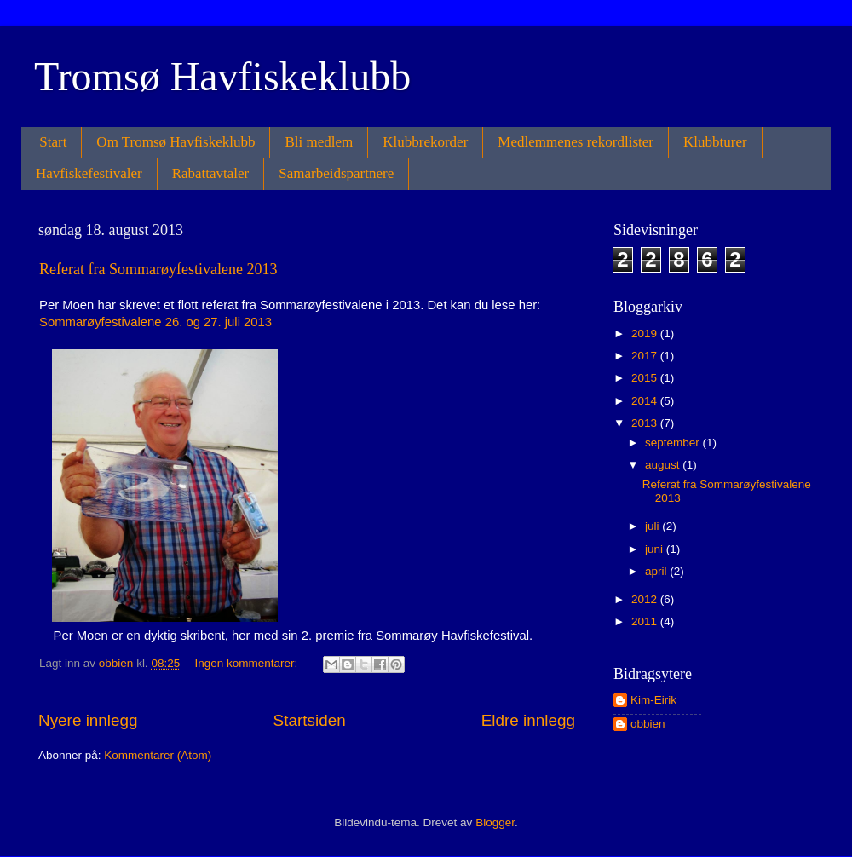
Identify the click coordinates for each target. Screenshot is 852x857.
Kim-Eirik (653, 699)
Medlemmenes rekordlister (575, 142)
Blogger (495, 822)
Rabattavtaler (211, 173)
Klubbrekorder (425, 142)
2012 (645, 599)
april (657, 571)
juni (655, 549)
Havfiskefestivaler (89, 173)
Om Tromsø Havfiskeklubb (175, 142)
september (674, 442)
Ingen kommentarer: (247, 663)
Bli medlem (319, 142)
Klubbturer (715, 142)
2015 (645, 377)
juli (653, 526)
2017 (645, 355)
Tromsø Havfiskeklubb (222, 76)
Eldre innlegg (528, 720)
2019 (645, 333)
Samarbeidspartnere (336, 173)
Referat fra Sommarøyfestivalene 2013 (158, 269)
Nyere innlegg (88, 720)
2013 (645, 423)
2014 (645, 400)
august (663, 464)
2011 (645, 621)
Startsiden (309, 720)
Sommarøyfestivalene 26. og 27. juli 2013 (155, 322)
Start (52, 142)
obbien (647, 723)
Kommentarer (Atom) (157, 755)
